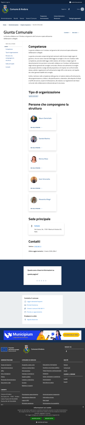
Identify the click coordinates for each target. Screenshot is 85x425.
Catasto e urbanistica (28, 380)
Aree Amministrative (7, 368)
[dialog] (42, 415)
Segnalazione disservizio (29, 397)
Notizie (66, 365)
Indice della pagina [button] (10, 44)
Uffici (2, 371)
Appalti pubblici (26, 377)
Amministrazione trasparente (51, 394)
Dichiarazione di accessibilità (51, 403)
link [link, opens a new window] (58, 415)
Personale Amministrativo (8, 380)
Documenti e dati (6, 383)
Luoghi (66, 379)
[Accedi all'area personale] (75, 2)
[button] (42, 422)
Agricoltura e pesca (48, 383)
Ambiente (45, 374)
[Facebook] (67, 9)
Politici (3, 377)
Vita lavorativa (26, 371)
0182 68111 (37, 246)
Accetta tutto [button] (36, 418)
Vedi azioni (76, 33)
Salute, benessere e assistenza (51, 377)
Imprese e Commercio (28, 374)
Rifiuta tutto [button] (49, 418)
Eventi (65, 382)
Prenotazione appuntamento (30, 394)
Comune (37, 226)
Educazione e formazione (50, 365)
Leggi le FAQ (25, 400)
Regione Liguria (5, 2)
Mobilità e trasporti (27, 386)
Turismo (24, 383)
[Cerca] (82, 9)
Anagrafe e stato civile (28, 365)
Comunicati (67, 368)
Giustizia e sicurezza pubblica (51, 368)
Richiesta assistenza (27, 403)
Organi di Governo (6, 365)
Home (4, 25)
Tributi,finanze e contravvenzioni (52, 371)
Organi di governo (26, 25)
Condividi (67, 33)
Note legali (46, 400)
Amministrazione (13, 25)
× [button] (83, 407)
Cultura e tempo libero (28, 368)
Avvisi (65, 371)
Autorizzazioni (47, 380)
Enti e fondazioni (5, 374)
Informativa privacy (48, 397)
